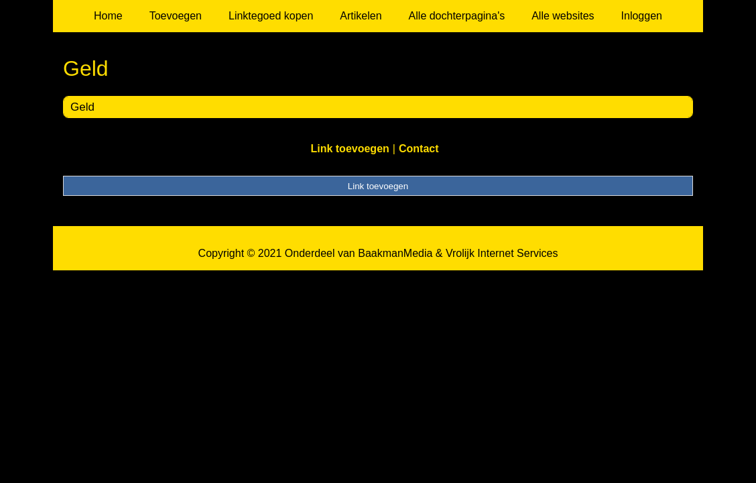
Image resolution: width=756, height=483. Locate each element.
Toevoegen (175, 15)
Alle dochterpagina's (457, 15)
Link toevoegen (349, 148)
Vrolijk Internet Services (502, 253)
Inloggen (641, 15)
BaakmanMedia (395, 253)
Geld (82, 107)
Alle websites (562, 15)
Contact (419, 148)
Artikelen (360, 15)
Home (108, 15)
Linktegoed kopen (271, 15)
